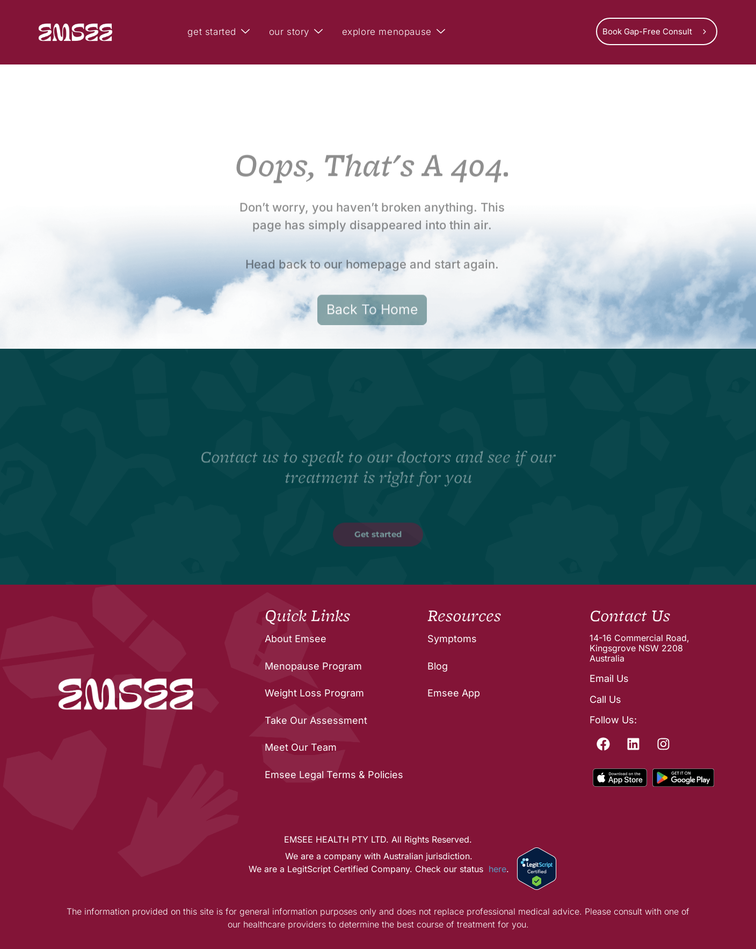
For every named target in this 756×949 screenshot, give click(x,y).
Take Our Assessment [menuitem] (316, 720)
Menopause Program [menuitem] (313, 666)
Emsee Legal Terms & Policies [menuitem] (334, 774)
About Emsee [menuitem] (295, 638)
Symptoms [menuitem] (452, 638)
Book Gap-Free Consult (647, 31)
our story (297, 32)
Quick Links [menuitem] (307, 616)
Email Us (609, 678)
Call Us (605, 699)
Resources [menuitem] (464, 616)
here (497, 869)
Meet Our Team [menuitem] (301, 747)
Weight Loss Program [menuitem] (314, 693)
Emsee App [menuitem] (453, 693)
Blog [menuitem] (437, 666)
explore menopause (395, 32)
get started (219, 32)
